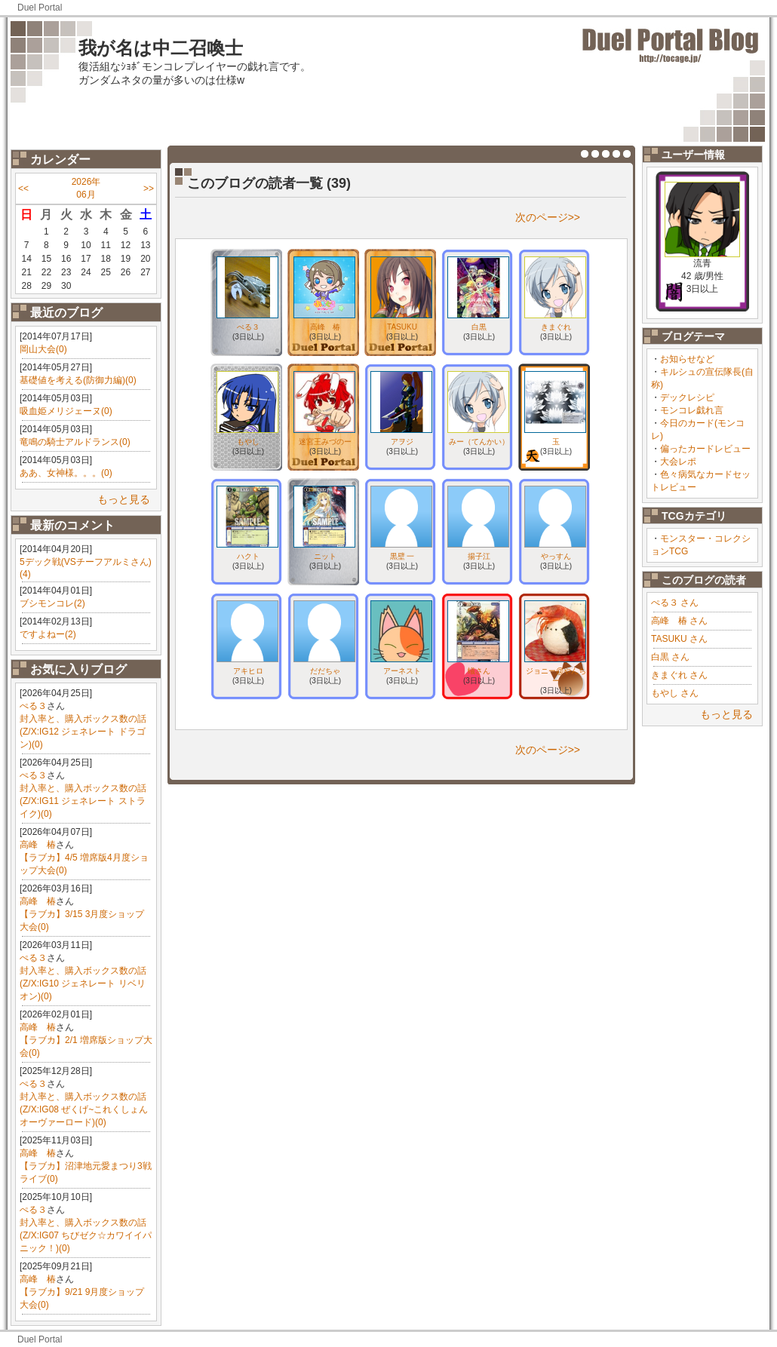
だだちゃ (325, 671)
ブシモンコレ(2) (52, 603)
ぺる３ (33, 706)
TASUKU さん (679, 639)
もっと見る (123, 499)
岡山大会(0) (43, 349)
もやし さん (675, 693)
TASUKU (402, 327)
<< (23, 188)
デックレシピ (687, 397)
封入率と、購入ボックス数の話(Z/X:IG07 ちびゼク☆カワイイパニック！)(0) (86, 1235)
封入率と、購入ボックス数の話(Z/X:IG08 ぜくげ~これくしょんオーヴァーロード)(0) (84, 1109)
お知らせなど (687, 359)
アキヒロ (248, 671)
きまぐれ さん (679, 675)
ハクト (248, 556)
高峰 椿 (38, 844)
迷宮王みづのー (325, 441)
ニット (325, 556)
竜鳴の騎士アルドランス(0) (75, 442)
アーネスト (402, 671)
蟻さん (479, 671)
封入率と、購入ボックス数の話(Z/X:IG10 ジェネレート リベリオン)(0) (83, 983)
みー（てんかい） (479, 441)
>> (148, 188)
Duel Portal (39, 7)
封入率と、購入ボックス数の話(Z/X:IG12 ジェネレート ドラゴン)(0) (83, 731)
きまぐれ (556, 327)
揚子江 (479, 556)
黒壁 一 (402, 556)
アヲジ (402, 441)
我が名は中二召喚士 (160, 48)
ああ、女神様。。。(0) (66, 473)
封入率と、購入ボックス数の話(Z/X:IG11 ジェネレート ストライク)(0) (83, 801)
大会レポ (678, 461)
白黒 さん (670, 657)
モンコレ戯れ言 (691, 410)
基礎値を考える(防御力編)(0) (78, 380)
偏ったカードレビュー (705, 448)
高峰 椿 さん (679, 620)
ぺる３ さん (675, 602)
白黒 (479, 327)
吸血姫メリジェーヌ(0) (66, 411)
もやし (248, 441)
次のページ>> (547, 217)
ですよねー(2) (48, 634)
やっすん (556, 556)
